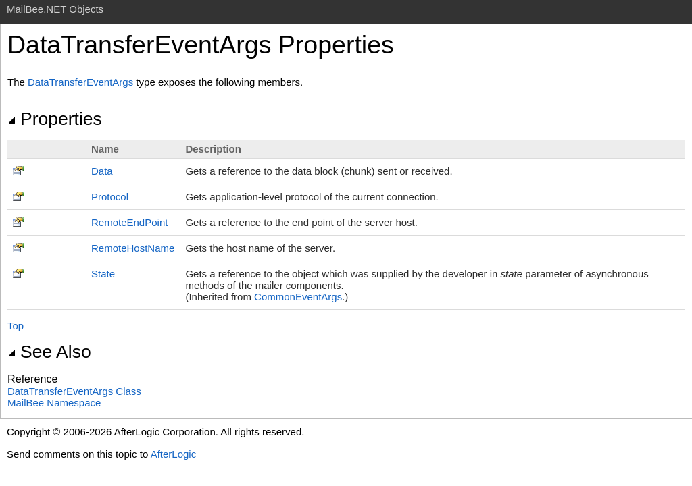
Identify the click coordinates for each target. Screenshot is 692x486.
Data (102, 171)
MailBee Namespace (54, 402)
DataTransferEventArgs (80, 82)
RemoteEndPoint (129, 222)
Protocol (109, 196)
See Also (49, 352)
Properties (54, 119)
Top (15, 325)
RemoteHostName (132, 248)
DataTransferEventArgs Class (74, 391)
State (103, 273)
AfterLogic (174, 454)
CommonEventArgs (298, 296)
